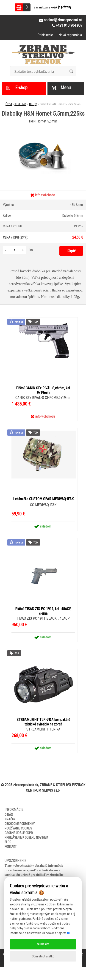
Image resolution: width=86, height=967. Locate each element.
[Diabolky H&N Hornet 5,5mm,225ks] (43, 127)
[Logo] (43, 54)
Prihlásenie (45, 35)
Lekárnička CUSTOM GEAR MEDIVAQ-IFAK (43, 499)
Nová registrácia (70, 35)
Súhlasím (43, 944)
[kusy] (14, 250)
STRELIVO (20, 104)
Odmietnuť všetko (43, 956)
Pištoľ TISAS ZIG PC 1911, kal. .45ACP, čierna (43, 611)
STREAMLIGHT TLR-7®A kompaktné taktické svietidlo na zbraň (43, 721)
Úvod (9, 104)
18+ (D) (33, 104)
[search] (71, 71)
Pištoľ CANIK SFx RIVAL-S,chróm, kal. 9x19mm (43, 390)
